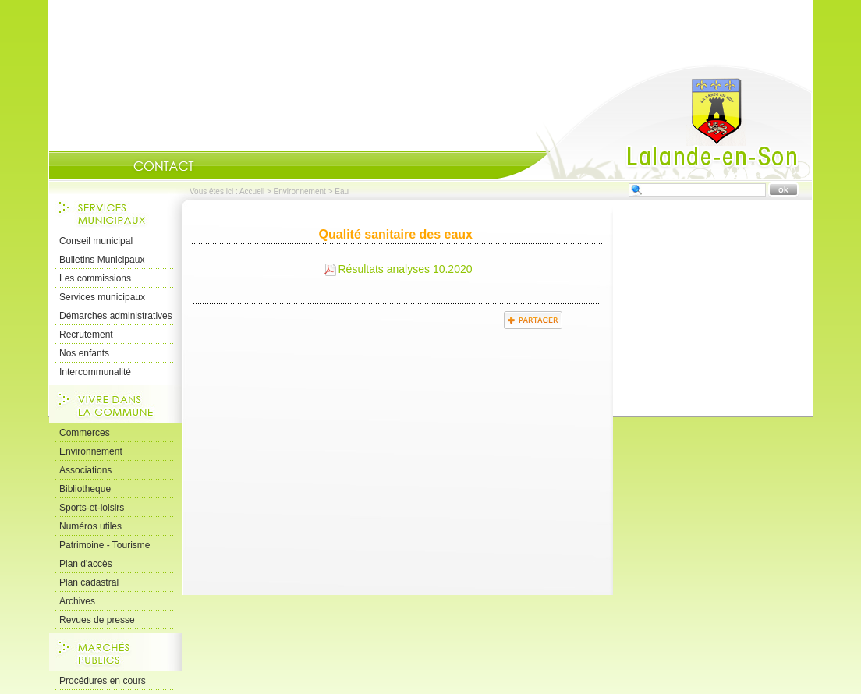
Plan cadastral (89, 582)
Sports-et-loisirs (91, 507)
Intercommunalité (95, 371)
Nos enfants (84, 353)
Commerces (84, 432)
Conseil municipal (96, 240)
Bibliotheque (85, 488)
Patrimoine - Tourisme (104, 545)
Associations (85, 470)
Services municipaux (102, 297)
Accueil (652, 121)
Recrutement (86, 334)
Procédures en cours (102, 680)
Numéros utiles (90, 526)
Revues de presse (97, 619)
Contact (164, 166)
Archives (77, 601)
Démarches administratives (115, 315)
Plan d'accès (85, 563)
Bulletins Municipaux (101, 259)
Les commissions (95, 278)
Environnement (300, 191)
